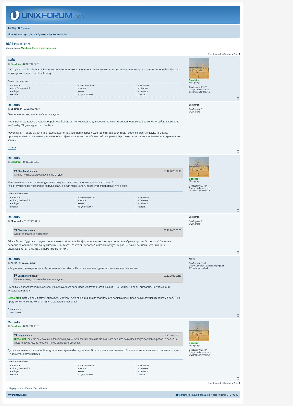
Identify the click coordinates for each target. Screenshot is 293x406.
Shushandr (24, 171)
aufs (18, 43)
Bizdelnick (23, 230)
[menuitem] (12, 28)
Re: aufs (14, 105)
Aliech (21, 335)
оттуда (12, 147)
